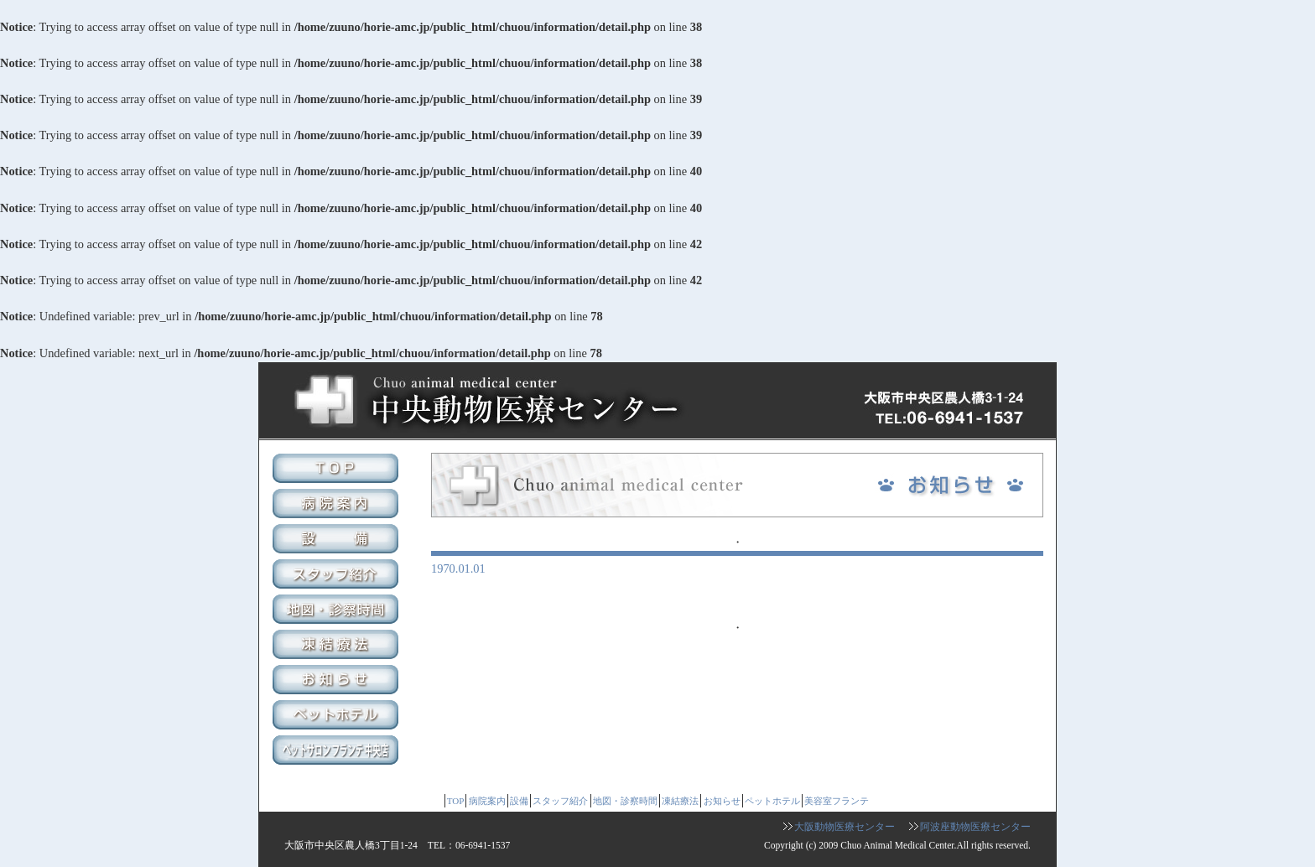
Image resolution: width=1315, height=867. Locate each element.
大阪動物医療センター (844, 827)
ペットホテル (337, 717)
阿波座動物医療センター (975, 827)
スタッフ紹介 (337, 576)
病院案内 (337, 505)
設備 (337, 540)
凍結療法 (337, 646)
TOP (337, 470)
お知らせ (337, 681)
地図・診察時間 (337, 611)
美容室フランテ (337, 752)
